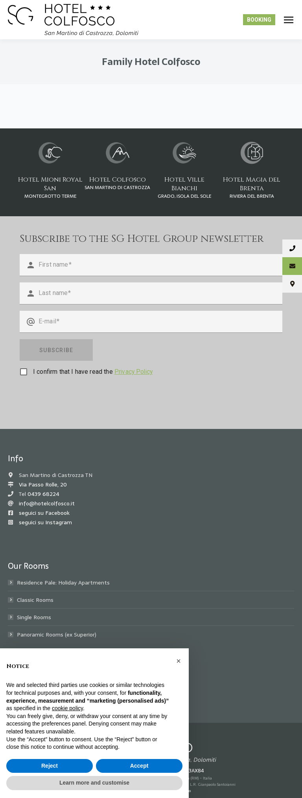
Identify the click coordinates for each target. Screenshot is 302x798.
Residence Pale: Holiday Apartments (63, 582)
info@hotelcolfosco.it (47, 503)
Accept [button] (139, 766)
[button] (178, 661)
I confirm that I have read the (93, 371)
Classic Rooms (35, 600)
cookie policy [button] (67, 708)
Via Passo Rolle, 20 (43, 484)
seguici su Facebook (44, 512)
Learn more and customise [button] (94, 782)
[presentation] (79, 397)
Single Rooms (34, 617)
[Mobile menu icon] (288, 20)
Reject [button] (49, 766)
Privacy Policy (133, 371)
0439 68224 (43, 494)
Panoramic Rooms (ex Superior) (56, 634)
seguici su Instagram (45, 522)
